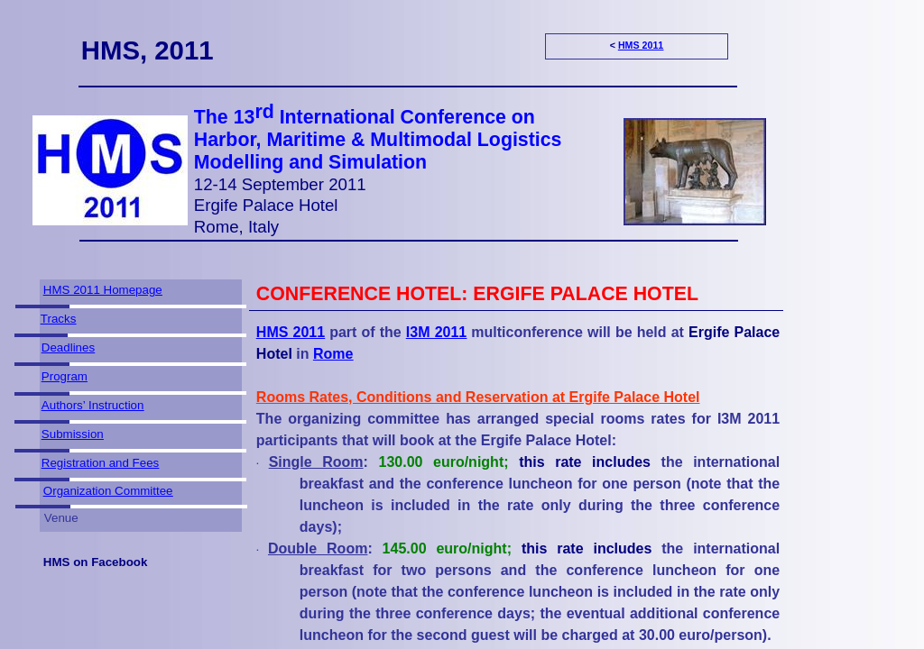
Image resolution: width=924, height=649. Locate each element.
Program (65, 376)
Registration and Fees (100, 463)
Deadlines (68, 347)
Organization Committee (108, 491)
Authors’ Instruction (93, 405)
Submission (73, 434)
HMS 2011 (640, 45)
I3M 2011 (436, 332)
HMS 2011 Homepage (102, 290)
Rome (333, 353)
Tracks (59, 318)
